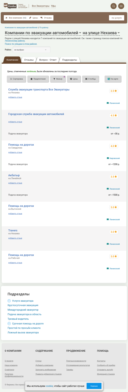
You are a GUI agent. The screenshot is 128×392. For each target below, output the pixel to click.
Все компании (15, 18)
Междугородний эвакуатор (23, 309)
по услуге (117, 18)
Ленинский (114, 103)
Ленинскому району (15, 41)
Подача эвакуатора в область (24, 314)
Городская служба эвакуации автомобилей (36, 114)
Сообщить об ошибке (106, 365)
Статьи (38, 361)
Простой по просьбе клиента (24, 328)
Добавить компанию (44, 365)
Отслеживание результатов (78, 365)
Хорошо (94, 386)
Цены (33, 18)
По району (44, 28)
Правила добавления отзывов (48, 374)
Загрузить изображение (46, 370)
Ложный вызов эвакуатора (23, 332)
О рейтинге (9, 370)
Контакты (101, 361)
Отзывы (46, 18)
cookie (49, 386)
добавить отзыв (15, 97)
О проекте (9, 361)
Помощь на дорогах (21, 144)
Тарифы (69, 370)
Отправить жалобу (105, 370)
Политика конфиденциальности (14, 375)
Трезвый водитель (18, 318)
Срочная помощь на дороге (28, 323)
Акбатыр (14, 175)
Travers (12, 230)
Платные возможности (76, 361)
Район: (8, 49)
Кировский (115, 158)
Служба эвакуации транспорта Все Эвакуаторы (39, 89)
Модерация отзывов (106, 374)
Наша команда (11, 365)
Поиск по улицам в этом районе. (21, 44)
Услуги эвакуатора (22, 300)
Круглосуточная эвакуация (23, 305)
